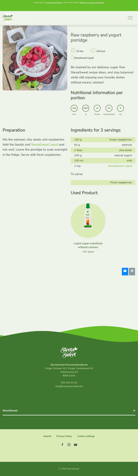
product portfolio (53, 2)
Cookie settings (86, 436)
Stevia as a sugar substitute (91, 2)
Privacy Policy (64, 436)
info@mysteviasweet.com (69, 386)
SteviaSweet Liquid (44, 145)
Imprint (47, 436)
